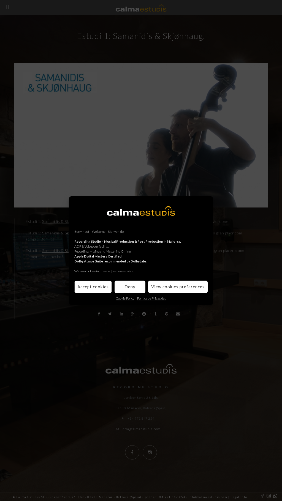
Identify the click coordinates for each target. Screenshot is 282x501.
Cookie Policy (125, 298)
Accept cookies (93, 286)
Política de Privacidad (151, 298)
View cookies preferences (178, 286)
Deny (129, 286)
